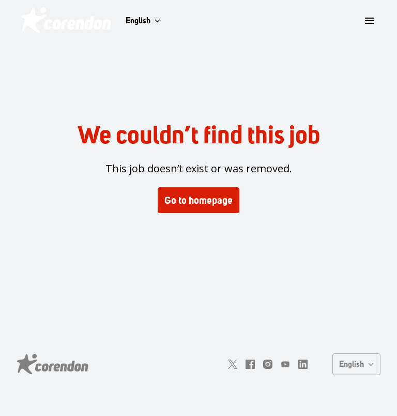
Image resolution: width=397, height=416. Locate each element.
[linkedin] (303, 364)
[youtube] (285, 364)
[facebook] (250, 364)
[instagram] (268, 364)
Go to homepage (198, 200)
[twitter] (232, 364)
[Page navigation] (369, 20)
